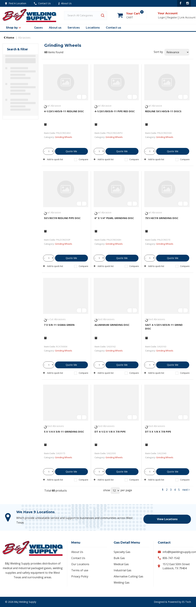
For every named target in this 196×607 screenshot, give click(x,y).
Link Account (187, 17)
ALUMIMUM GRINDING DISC (112, 324)
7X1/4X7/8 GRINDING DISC (161, 218)
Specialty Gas (122, 552)
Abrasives (24, 37)
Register (172, 17)
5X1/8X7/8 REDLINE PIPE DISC (62, 218)
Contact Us (42, 3)
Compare (81, 159)
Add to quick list (53, 159)
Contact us (113, 27)
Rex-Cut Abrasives (55, 319)
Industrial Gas (122, 570)
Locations (93, 27)
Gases (38, 27)
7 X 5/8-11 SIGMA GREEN (59, 324)
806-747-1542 (171, 558)
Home (9, 37)
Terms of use (79, 570)
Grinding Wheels (63, 137)
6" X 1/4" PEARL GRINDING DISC (114, 218)
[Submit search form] (102, 15)
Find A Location (15, 3)
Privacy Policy (79, 576)
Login (161, 17)
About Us (65, 3)
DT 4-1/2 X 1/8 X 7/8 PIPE (110, 431)
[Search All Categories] (85, 15)
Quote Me (71, 151)
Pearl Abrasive (52, 105)
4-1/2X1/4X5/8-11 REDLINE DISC (64, 111)
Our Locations (80, 564)
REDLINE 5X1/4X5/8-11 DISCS (163, 111)
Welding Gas (121, 582)
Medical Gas (121, 564)
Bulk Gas (119, 558)
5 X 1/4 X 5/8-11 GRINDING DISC (64, 431)
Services (74, 27)
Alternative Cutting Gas (128, 576)
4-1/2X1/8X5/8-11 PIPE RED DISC (115, 111)
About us (55, 27)
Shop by (12, 27)
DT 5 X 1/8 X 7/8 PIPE (158, 431)
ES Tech (186, 601)
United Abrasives (105, 319)
